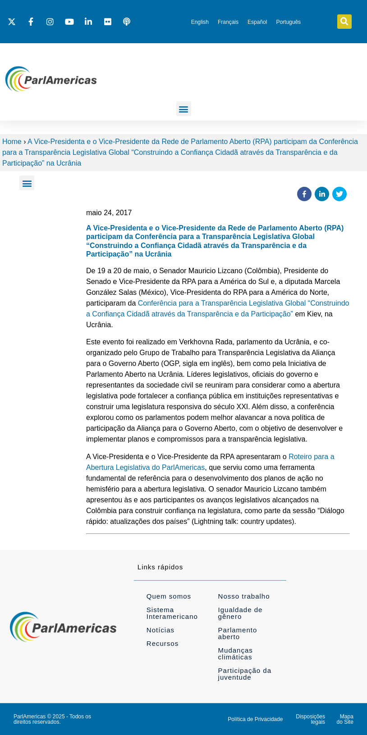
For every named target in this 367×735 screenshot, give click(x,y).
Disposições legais (310, 719)
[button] (344, 21)
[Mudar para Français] (228, 22)
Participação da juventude (244, 674)
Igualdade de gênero (240, 613)
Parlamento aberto (237, 633)
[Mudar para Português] (288, 22)
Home (12, 141)
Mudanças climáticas (235, 653)
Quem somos (169, 596)
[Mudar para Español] (257, 22)
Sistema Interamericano (172, 613)
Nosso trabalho (244, 596)
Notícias (160, 630)
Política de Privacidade (255, 719)
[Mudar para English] (200, 22)
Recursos (163, 643)
